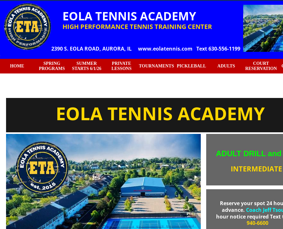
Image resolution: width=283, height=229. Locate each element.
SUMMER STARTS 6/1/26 (86, 66)
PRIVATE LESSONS (122, 66)
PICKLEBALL (191, 66)
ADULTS (226, 66)
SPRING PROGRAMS (52, 66)
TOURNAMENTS (156, 66)
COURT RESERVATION (261, 66)
